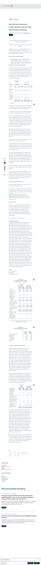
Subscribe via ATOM (4, 479)
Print (2, 475)
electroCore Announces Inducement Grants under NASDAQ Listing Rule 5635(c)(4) (18, 516)
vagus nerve (10, 455)
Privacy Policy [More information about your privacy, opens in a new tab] (33, 562)
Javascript (3, 481)
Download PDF (3, 476)
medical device (19, 452)
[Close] (40, 561)
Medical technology (25, 452)
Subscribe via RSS (4, 478)
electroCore (13, 452)
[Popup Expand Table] (34, 104)
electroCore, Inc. (27, 33)
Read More (3, 507)
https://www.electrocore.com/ (6, 469)
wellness (18, 455)
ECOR (10, 452)
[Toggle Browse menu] (37, 6)
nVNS (14, 455)
